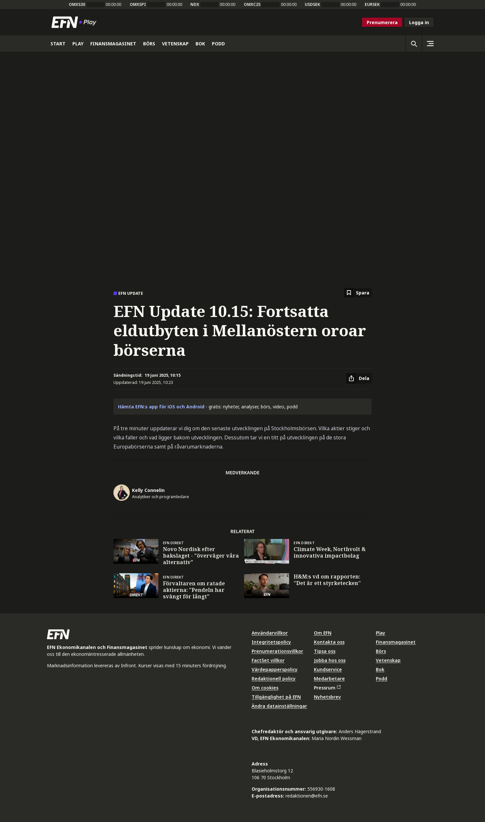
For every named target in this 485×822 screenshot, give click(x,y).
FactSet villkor (268, 660)
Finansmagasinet (396, 642)
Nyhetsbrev (327, 697)
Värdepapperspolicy (275, 669)
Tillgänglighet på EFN (276, 697)
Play (380, 633)
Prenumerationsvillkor (277, 651)
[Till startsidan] (75, 22)
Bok (380, 669)
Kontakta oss (329, 642)
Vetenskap (388, 660)
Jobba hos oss (329, 660)
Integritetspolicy (271, 642)
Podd (381, 678)
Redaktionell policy (274, 678)
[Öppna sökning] (413, 43)
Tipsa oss (324, 651)
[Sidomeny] (430, 43)
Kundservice (328, 669)
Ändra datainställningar (279, 706)
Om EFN (322, 633)
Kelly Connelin (148, 490)
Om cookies (265, 688)
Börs (381, 651)
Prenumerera (382, 22)
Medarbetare (329, 678)
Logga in (419, 22)
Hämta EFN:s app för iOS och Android (161, 406)
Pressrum (327, 688)
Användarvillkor (270, 633)
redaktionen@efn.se (307, 796)
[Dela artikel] (359, 378)
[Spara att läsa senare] (358, 292)
